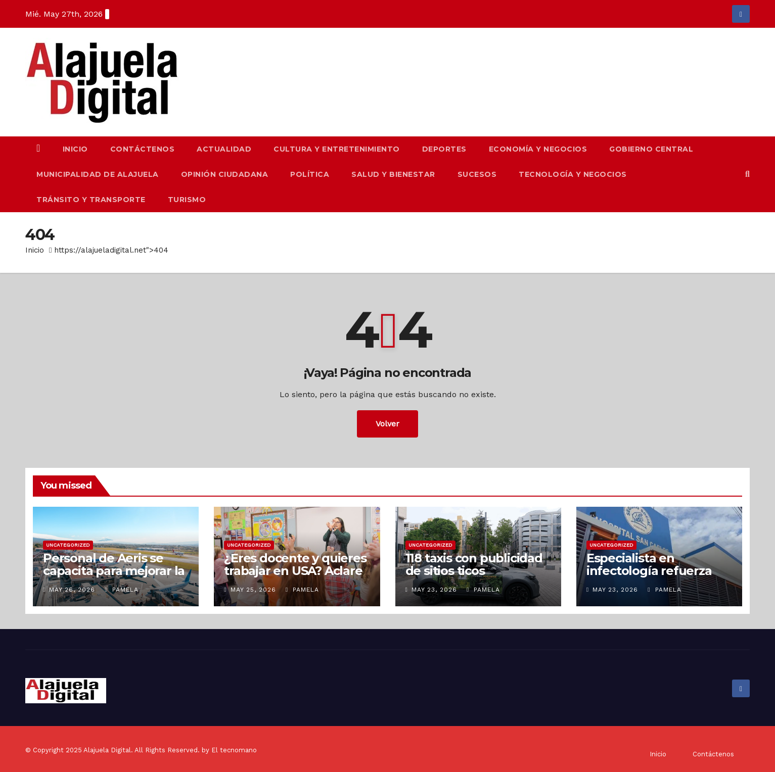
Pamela (121, 589)
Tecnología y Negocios (573, 174)
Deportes (444, 149)
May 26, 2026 (72, 589)
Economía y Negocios (538, 149)
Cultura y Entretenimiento (336, 149)
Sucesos (477, 174)
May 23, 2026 (434, 589)
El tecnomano (234, 750)
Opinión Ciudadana (224, 174)
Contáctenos (142, 149)
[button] (747, 174)
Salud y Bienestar (393, 174)
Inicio (75, 149)
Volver (387, 423)
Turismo (187, 199)
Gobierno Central (651, 149)
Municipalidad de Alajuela (97, 174)
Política (309, 174)
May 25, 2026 (253, 589)
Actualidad (224, 149)
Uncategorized (68, 545)
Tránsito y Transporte (91, 199)
